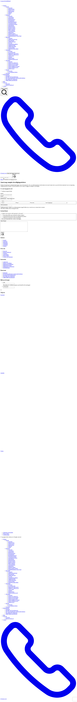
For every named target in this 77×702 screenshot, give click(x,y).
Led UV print (11, 55)
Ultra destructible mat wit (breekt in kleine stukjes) (13, 215)
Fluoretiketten (11, 25)
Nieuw (9, 13)
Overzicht (10, 7)
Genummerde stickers (12, 24)
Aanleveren (5, 263)
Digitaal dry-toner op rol (13, 53)
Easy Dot (10, 43)
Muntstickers (11, 32)
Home (2, 179)
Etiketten (10, 12)
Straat (3, 202)
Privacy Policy (6, 257)
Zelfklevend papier (12, 46)
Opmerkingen (3, 220)
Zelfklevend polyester (12, 39)
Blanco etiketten (11, 30)
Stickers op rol (11, 10)
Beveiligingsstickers (12, 22)
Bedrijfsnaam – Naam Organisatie (8, 198)
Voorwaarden (6, 256)
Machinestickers (11, 26)
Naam (2, 193)
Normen (7, 69)
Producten (8, 15)
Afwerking (8, 60)
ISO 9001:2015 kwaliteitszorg (12, 76)
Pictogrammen (11, 20)
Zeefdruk (10, 57)
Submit (2, 236)
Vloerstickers (11, 17)
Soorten (7, 6)
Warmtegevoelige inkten (13, 48)
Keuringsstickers (11, 19)
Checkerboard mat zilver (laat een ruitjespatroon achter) (14, 216)
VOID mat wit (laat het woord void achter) (12, 217)
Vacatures (5, 255)
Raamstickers (11, 18)
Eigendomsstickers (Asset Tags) (14, 36)
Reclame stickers (11, 27)
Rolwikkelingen (6, 269)
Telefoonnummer (4, 204)
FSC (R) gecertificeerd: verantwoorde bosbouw (15, 78)
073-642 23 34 (38, 135)
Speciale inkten (11, 47)
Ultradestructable (11, 45)
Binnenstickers (11, 9)
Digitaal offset (11, 58)
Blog (4, 81)
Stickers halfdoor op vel (13, 67)
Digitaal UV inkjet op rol (13, 54)
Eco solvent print (11, 52)
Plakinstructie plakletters (8, 266)
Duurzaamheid (6, 74)
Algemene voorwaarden (8, 534)
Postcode (32, 202)
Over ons (5, 82)
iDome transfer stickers (13, 34)
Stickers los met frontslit (13, 64)
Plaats (17, 202)
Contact (4, 86)
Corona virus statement (8, 258)
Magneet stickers (11, 29)
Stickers (4, 5)
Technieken (8, 50)
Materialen (8, 37)
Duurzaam (5, 274)
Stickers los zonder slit (13, 62)
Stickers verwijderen (7, 265)
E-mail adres (5, 288)
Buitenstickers (11, 11)
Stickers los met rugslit (13, 65)
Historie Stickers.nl (10, 85)
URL (4, 284)
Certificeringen (6, 536)
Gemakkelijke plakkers (13, 44)
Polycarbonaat (11, 40)
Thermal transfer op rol (13, 59)
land (47, 202)
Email (2, 196)
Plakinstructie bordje (7, 267)
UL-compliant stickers (12, 72)
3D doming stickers (12, 23)
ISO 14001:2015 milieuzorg (11, 79)
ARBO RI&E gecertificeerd (11, 80)
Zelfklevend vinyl (12, 41)
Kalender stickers (11, 33)
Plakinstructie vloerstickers (8, 268)
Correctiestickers (11, 31)
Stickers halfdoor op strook (13, 66)
